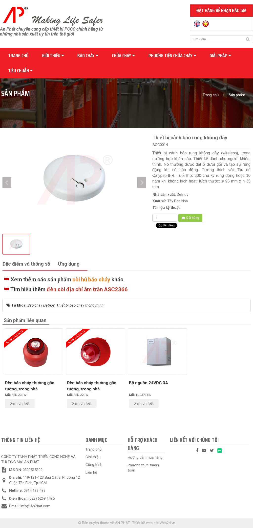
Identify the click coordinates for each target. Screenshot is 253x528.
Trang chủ (18, 55)
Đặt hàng (190, 217)
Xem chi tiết (19, 403)
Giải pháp (220, 55)
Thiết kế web (142, 523)
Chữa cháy (123, 55)
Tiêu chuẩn (20, 70)
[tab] (26, 264)
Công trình (93, 464)
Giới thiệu (53, 55)
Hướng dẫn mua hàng (145, 457)
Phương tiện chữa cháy (172, 55)
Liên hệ (91, 472)
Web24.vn (167, 523)
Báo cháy (87, 55)
